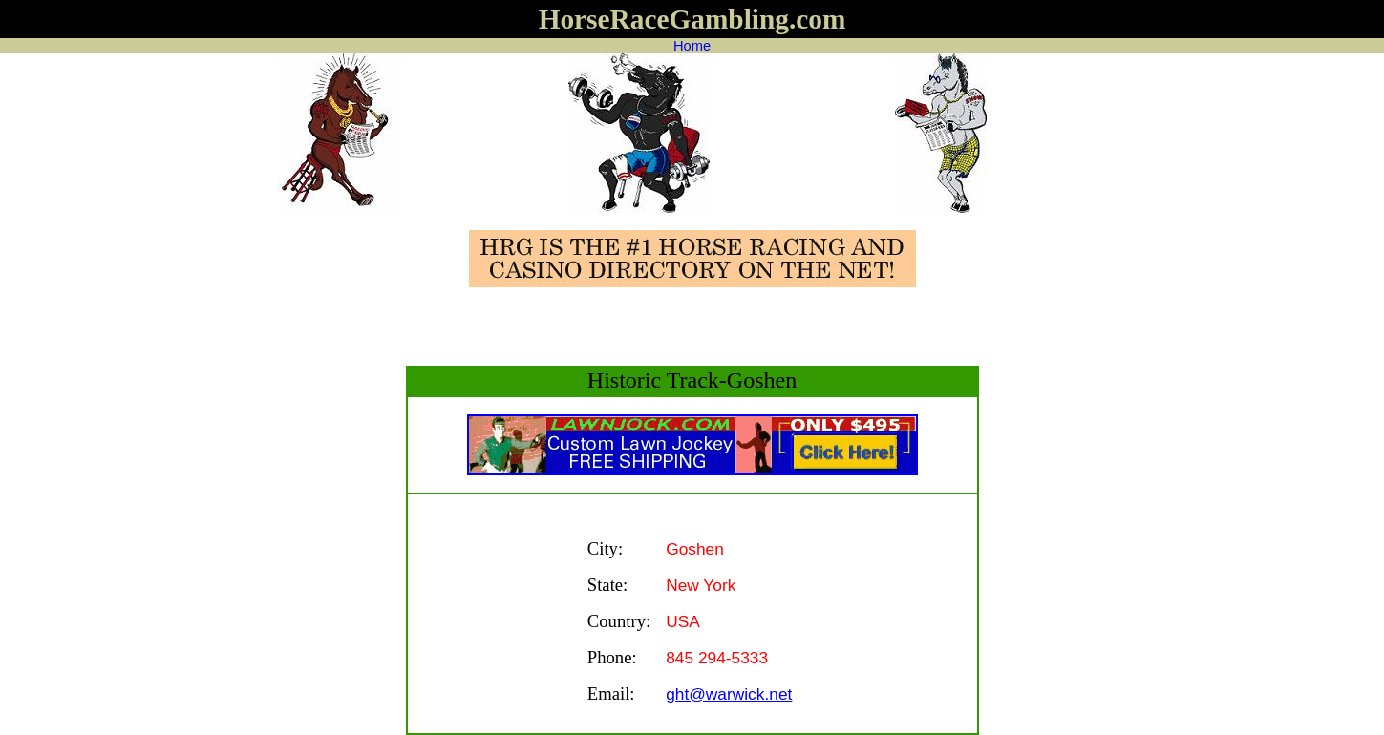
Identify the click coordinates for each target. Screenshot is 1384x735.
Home (692, 45)
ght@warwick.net (729, 694)
